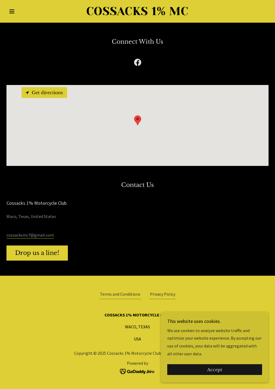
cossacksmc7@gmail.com (30, 235)
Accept (214, 369)
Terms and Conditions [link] (120, 294)
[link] (137, 13)
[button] (26, 11)
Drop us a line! (37, 253)
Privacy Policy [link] (162, 294)
